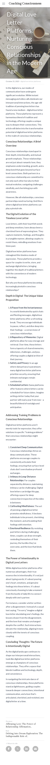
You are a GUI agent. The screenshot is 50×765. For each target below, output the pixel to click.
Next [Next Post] (7, 731)
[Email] (35, 749)
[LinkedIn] (26, 749)
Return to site (12, 743)
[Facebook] (9, 749)
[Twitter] (17, 749)
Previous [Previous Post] (9, 721)
